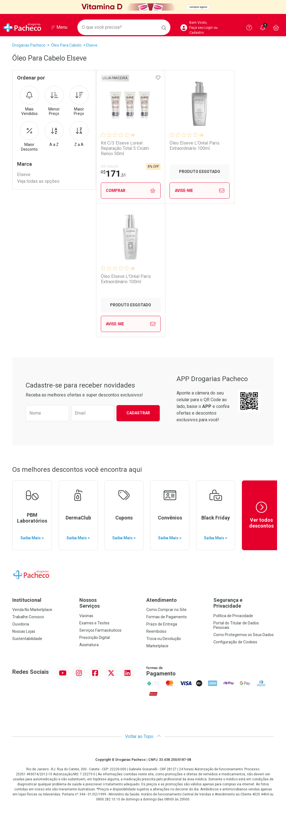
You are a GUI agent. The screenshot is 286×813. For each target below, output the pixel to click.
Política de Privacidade (233, 616)
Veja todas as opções (38, 181)
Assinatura (89, 645)
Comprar (131, 190)
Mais (29, 101)
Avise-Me (200, 190)
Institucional (26, 600)
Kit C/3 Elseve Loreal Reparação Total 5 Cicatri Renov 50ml (125, 148)
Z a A (79, 134)
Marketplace (157, 646)
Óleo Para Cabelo (66, 45)
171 (113, 173)
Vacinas (86, 616)
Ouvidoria (20, 624)
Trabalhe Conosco (28, 617)
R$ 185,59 (109, 166)
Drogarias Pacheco (29, 45)
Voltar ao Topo (143, 736)
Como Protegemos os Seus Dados (243, 634)
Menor (54, 101)
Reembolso (156, 631)
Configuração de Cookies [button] (235, 642)
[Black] (143, 7)
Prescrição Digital (94, 637)
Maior (79, 101)
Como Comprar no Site (166, 609)
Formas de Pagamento (166, 617)
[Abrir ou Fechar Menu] (59, 27)
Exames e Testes (94, 623)
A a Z (54, 134)
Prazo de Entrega (161, 624)
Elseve (91, 45)
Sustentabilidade (27, 638)
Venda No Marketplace (32, 609)
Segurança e (243, 603)
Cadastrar (138, 413)
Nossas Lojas (23, 631)
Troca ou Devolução (163, 638)
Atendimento (161, 600)
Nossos (109, 603)
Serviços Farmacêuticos (100, 630)
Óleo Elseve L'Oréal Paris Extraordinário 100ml (195, 145)
